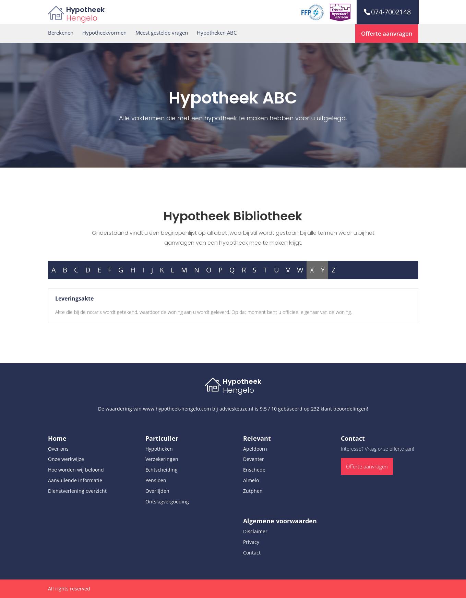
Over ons (58, 449)
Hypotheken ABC (217, 32)
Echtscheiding (161, 469)
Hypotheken (159, 449)
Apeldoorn (255, 449)
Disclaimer (255, 531)
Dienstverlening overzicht (77, 491)
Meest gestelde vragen (161, 32)
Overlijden (157, 491)
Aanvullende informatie (75, 480)
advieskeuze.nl (236, 408)
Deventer (253, 459)
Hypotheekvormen (104, 32)
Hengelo (81, 18)
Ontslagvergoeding (167, 501)
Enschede (254, 469)
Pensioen (155, 480)
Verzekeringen (161, 459)
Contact (252, 552)
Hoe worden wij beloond (76, 469)
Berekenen (60, 32)
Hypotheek (85, 9)
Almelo (251, 480)
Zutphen (253, 491)
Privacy (251, 542)
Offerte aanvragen (387, 33)
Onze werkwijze (66, 459)
